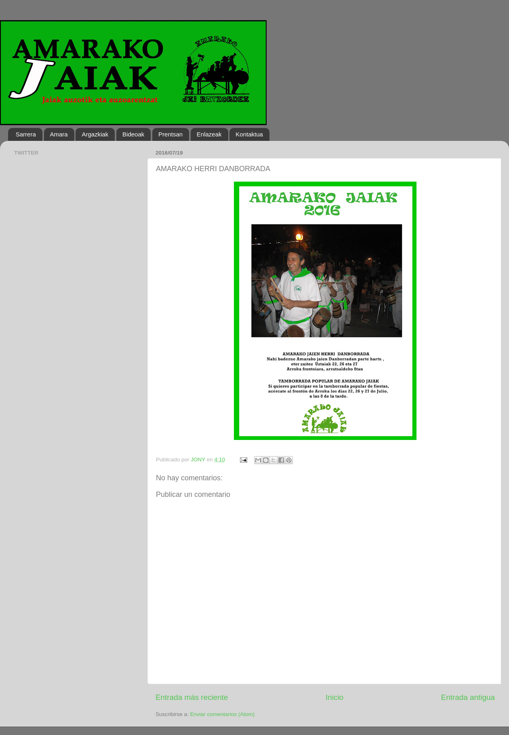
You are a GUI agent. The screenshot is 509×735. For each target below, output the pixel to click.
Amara (59, 134)
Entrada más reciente (192, 697)
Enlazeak (209, 134)
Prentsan (170, 134)
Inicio (334, 697)
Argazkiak (95, 134)
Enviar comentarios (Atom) (222, 714)
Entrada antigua (468, 697)
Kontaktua (249, 134)
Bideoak (133, 134)
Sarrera (26, 134)
